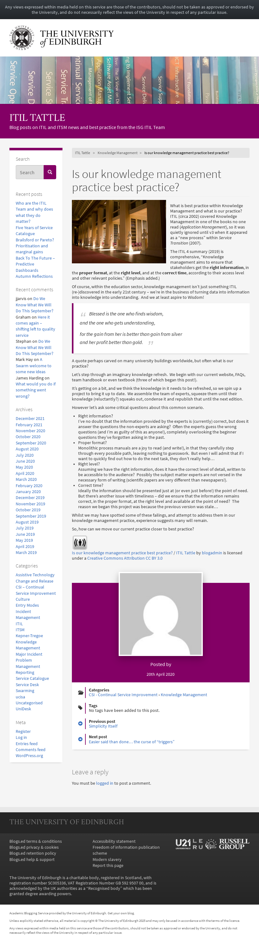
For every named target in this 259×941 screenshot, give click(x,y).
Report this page (108, 865)
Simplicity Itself (103, 726)
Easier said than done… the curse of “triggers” (132, 742)
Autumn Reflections (34, 276)
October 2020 (28, 436)
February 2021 (29, 424)
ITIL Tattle (37, 118)
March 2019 (26, 552)
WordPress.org (29, 755)
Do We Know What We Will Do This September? (34, 305)
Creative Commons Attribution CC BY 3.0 (125, 558)
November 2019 (30, 504)
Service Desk (27, 684)
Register (23, 731)
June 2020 (25, 461)
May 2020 (24, 467)
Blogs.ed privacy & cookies (34, 847)
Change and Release (34, 581)
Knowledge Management (118, 152)
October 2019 (28, 510)
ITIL (19, 623)
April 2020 (25, 473)
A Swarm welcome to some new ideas (33, 365)
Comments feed (31, 749)
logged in (104, 783)
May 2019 (24, 540)
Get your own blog (121, 913)
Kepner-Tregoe (29, 635)
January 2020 (28, 491)
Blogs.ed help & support (32, 859)
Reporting (25, 672)
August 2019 (27, 522)
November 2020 (30, 430)
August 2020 (27, 449)
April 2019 (25, 546)
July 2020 (25, 455)
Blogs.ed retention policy (32, 853)
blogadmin (212, 553)
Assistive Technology (35, 575)
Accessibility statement (114, 841)
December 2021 (30, 418)
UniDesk (23, 709)
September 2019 (31, 516)
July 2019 (25, 528)
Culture (23, 599)
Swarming (25, 690)
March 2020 (26, 479)
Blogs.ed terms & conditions (35, 841)
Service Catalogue (32, 678)
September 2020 (31, 443)
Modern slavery (107, 859)
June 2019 (25, 534)
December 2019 (30, 497)
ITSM (20, 629)
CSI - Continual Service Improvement (123, 694)
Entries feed (27, 743)
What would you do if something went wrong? (36, 390)
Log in (21, 737)
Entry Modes (27, 605)
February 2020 (29, 485)
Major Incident (29, 654)
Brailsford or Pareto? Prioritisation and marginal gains (35, 246)
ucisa (20, 697)
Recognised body (104, 888)
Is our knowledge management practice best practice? (122, 553)
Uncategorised (29, 703)
